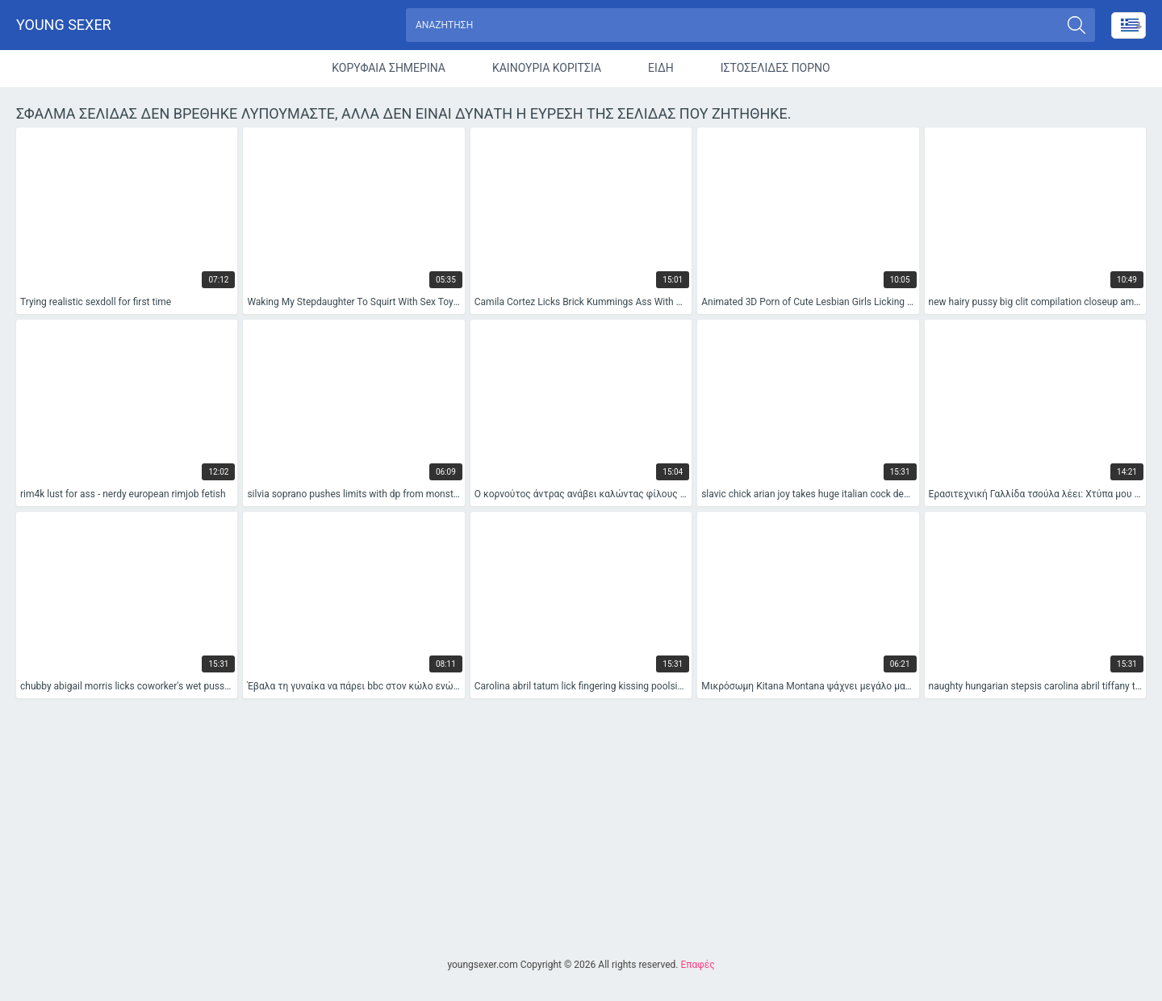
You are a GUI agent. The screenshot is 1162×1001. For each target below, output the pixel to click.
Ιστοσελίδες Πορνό (775, 67)
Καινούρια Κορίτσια (546, 67)
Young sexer (63, 24)
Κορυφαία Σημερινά (388, 67)
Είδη (661, 67)
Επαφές (697, 964)
